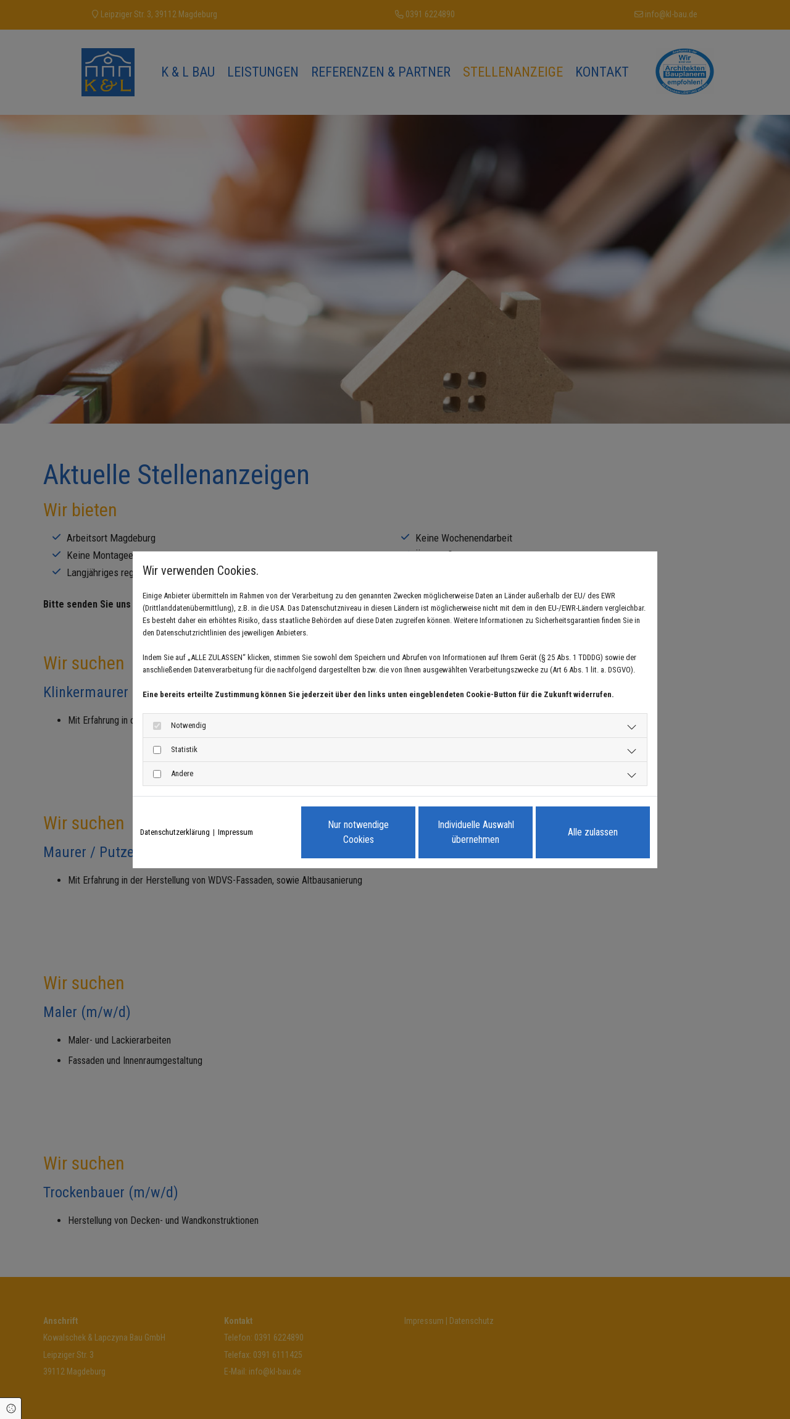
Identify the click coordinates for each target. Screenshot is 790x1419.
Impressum (235, 832)
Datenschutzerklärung (175, 832)
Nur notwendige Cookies (358, 832)
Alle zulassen (593, 832)
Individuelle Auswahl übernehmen (476, 832)
